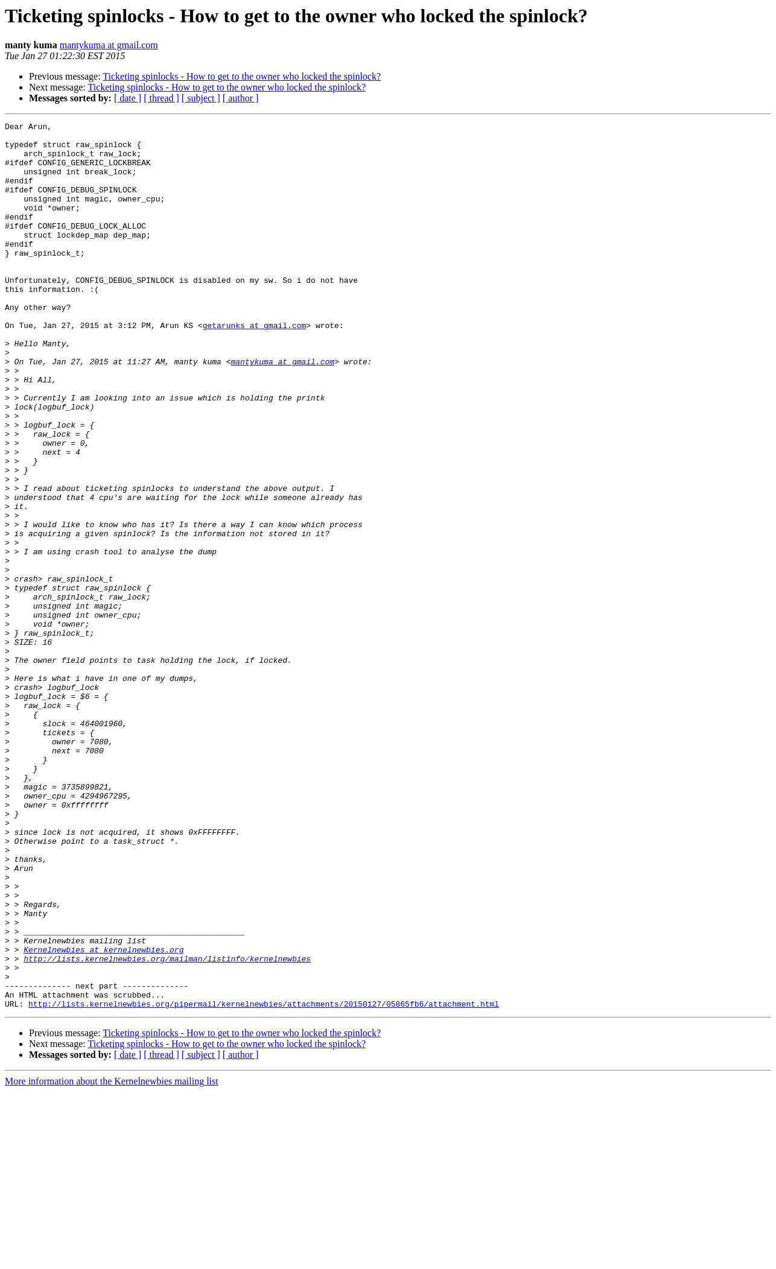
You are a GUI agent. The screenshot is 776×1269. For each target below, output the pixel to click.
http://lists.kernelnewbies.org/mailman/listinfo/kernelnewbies (167, 1126)
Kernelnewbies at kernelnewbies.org (103, 1115)
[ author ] (241, 98)
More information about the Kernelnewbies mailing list (111, 1258)
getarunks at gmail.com (255, 366)
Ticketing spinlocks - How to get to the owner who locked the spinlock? (242, 76)
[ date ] (127, 98)
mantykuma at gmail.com (109, 45)
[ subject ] (201, 98)
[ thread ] (161, 98)
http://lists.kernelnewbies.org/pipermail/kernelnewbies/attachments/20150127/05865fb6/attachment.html (263, 1181)
